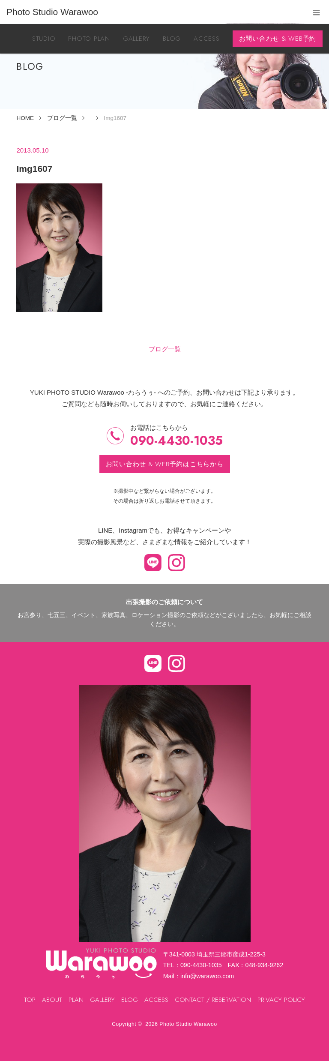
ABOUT (52, 999)
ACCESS (207, 38)
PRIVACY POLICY (281, 999)
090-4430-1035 (176, 441)
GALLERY (136, 38)
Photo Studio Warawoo (188, 1024)
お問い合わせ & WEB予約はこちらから (165, 464)
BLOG (172, 38)
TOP (30, 999)
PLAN (76, 999)
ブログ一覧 (165, 349)
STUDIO (44, 38)
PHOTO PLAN (89, 38)
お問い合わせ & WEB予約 (278, 38)
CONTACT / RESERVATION (213, 999)
